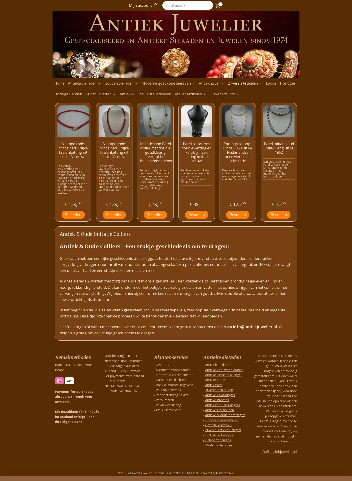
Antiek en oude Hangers (222, 405)
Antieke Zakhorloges (220, 395)
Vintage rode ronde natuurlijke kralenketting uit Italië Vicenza (73, 150)
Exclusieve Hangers (219, 435)
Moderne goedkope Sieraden (168, 83)
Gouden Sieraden (121, 83)
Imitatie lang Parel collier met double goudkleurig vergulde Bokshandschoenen (155, 152)
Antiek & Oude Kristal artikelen (145, 94)
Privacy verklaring (168, 405)
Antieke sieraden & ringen (223, 375)
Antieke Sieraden (84, 83)
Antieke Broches (217, 400)
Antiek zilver (213, 385)
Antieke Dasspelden (219, 410)
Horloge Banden (68, 94)
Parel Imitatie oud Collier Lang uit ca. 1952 (279, 148)
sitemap (159, 472)
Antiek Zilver (211, 83)
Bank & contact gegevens (174, 385)
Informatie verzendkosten (174, 375)
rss (169, 472)
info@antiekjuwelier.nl (278, 451)
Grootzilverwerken (218, 425)
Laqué (271, 83)
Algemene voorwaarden (173, 370)
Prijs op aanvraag (168, 390)
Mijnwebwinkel (225, 472)
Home (59, 83)
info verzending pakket (172, 395)
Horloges (288, 83)
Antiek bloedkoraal (218, 365)
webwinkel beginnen (186, 472)
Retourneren (165, 400)
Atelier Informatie (168, 410)
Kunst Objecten (101, 94)
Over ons (162, 365)
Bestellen (73, 214)
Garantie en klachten (171, 380)
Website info (227, 94)
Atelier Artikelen (191, 94)
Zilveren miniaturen (219, 390)
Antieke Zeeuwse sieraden (224, 370)
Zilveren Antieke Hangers (223, 430)
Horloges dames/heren (222, 420)
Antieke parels (215, 380)
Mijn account (143, 5)
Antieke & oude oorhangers (225, 415)
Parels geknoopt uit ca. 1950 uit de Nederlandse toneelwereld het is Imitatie (237, 152)
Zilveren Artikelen (245, 83)
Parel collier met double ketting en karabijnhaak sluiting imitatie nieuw (196, 152)
